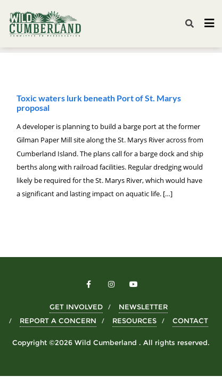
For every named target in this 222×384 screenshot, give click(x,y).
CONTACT (190, 320)
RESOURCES (134, 320)
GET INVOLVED (76, 306)
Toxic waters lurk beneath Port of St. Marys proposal (99, 103)
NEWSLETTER (143, 306)
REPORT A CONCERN (58, 320)
